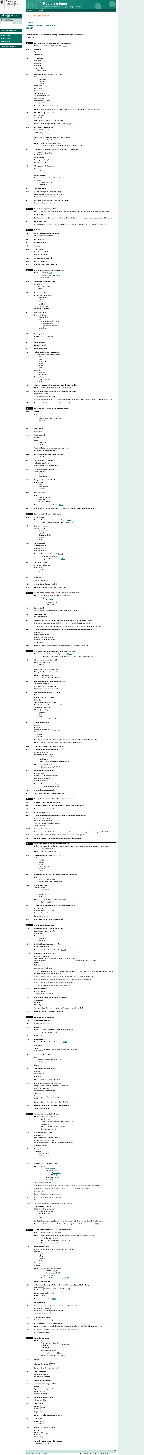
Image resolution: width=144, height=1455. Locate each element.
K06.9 (27, 646)
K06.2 (27, 620)
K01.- (64, 46)
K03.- (27, 270)
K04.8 (27, 492)
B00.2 (72, 522)
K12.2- (28, 1164)
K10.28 (28, 982)
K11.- (27, 1017)
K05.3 (27, 562)
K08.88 (28, 835)
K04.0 (27, 412)
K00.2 (27, 74)
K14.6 (27, 1419)
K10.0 (65, 899)
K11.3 (27, 1036)
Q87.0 (59, 678)
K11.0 (27, 1021)
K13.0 (49, 1119)
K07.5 (27, 750)
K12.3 (27, 1206)
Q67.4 (69, 654)
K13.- (27, 1230)
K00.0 (27, 49)
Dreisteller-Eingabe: (7, 20)
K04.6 (27, 469)
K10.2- (28, 954)
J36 (55, 1175)
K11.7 (27, 1069)
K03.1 (27, 293)
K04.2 (27, 435)
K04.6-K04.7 (56, 1173)
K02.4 (27, 249)
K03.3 (27, 334)
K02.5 (27, 258)
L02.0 (60, 1194)
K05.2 (27, 543)
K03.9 (27, 403)
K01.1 (27, 221)
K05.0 (27, 517)
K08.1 (27, 805)
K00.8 (27, 192)
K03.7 (27, 385)
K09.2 (27, 885)
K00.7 (27, 188)
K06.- (27, 593)
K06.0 (27, 608)
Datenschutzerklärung (41, 1454)
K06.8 (27, 630)
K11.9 (27, 1106)
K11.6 (27, 1055)
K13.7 (27, 1330)
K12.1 (27, 1149)
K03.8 (27, 391)
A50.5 (79, 146)
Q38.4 (65, 1042)
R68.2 (59, 1079)
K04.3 (27, 448)
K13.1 (27, 1282)
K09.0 (61, 505)
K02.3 (27, 246)
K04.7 (27, 480)
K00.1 (27, 58)
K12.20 (28, 1183)
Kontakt (41, 10)
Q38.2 (61, 1353)
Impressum (29, 1454)
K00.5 (27, 149)
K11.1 (27, 1024)
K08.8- (28, 816)
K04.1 (27, 429)
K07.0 (27, 660)
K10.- (27, 925)
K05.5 (27, 584)
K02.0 (27, 233)
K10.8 (94, 656)
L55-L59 (66, 1278)
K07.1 (27, 681)
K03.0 (27, 281)
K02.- (27, 230)
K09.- (27, 844)
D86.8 (71, 1030)
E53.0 (59, 1273)
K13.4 (27, 1306)
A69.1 (69, 520)
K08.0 (27, 802)
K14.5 (27, 1404)
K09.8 (27, 906)
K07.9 (27, 793)
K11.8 (27, 1083)
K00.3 (27, 113)
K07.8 (27, 790)
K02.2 (27, 243)
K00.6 (27, 166)
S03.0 (56, 784)
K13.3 (54, 1299)
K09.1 (27, 874)
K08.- (27, 799)
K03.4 (27, 343)
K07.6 (27, 771)
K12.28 (28, 1197)
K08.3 (27, 812)
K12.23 (28, 1191)
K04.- (27, 408)
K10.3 (27, 989)
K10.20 (28, 976)
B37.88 (55, 1271)
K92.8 (97, 1224)
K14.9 (27, 1441)
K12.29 (28, 1203)
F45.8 (50, 273)
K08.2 (70, 595)
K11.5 (27, 1045)
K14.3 (27, 1384)
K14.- (58, 1238)
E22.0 (52, 675)
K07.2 (27, 692)
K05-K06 (90, 1236)
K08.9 (27, 838)
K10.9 (27, 1012)
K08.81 (28, 829)
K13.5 (27, 1317)
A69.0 (52, 1117)
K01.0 (27, 215)
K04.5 (27, 460)
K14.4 (57, 1368)
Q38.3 (60, 1415)
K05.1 (27, 526)
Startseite (29, 10)
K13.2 (27, 1285)
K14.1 (27, 1372)
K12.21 (28, 1186)
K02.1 (27, 239)
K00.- (27, 43)
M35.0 (66, 1102)
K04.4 (27, 454)
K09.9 (27, 920)
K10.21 (28, 979)
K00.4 (27, 127)
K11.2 (27, 1027)
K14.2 (27, 1380)
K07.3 (110, 211)
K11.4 (27, 1039)
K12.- (27, 1114)
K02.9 (27, 265)
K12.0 (27, 1133)
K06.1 (27, 614)
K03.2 (27, 312)
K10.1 (27, 944)
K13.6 (27, 1323)
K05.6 (27, 587)
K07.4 (27, 746)
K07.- (27, 651)
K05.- (27, 514)
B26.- (55, 1032)
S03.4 (56, 786)
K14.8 (27, 1427)
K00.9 (27, 200)
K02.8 (27, 261)
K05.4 (27, 578)
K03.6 (69, 124)
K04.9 (27, 508)
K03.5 (27, 349)
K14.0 (52, 1179)
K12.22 (28, 1188)
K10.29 (28, 985)
